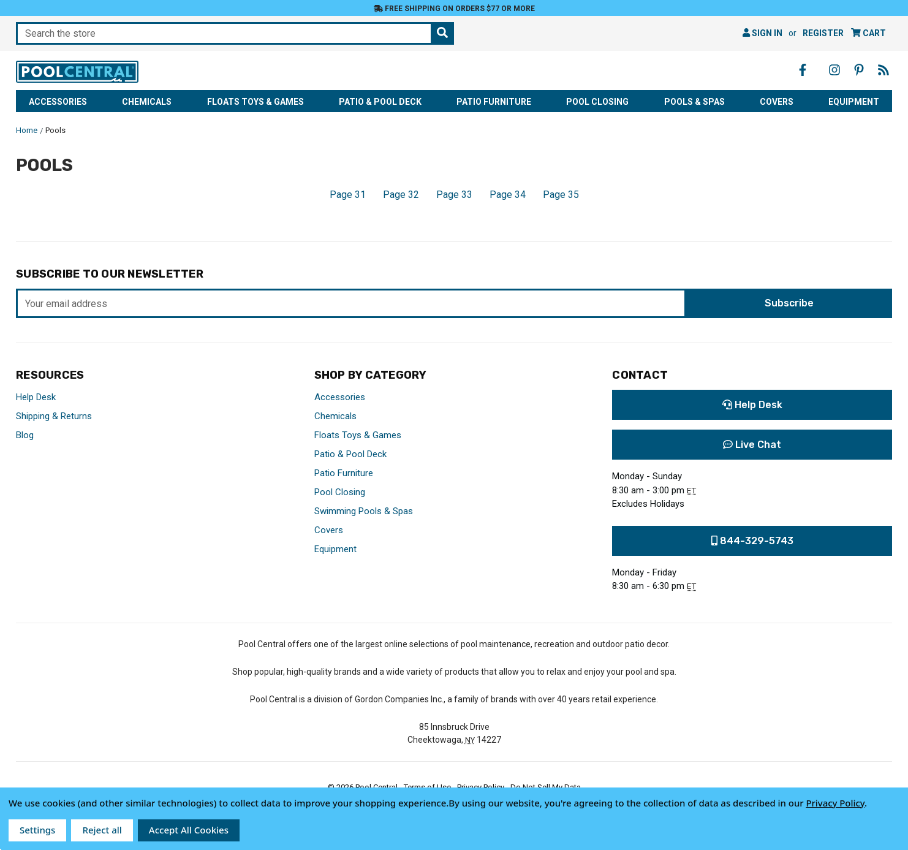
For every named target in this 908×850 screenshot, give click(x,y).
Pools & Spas (694, 102)
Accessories (58, 102)
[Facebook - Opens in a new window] (802, 69)
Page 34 (508, 194)
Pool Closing (597, 102)
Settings (37, 830)
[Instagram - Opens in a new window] (834, 69)
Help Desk (36, 397)
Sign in (762, 33)
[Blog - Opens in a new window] (883, 69)
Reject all (101, 830)
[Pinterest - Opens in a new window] (859, 69)
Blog (25, 435)
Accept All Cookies (189, 830)
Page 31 (348, 194)
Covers (776, 102)
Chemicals (147, 102)
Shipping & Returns (54, 416)
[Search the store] (442, 33)
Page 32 (401, 194)
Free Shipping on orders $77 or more (454, 8)
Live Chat (752, 444)
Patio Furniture (493, 102)
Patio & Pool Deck (380, 102)
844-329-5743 (752, 541)
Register (823, 33)
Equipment (853, 102)
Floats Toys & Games (255, 102)
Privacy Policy (835, 803)
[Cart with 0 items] (868, 33)
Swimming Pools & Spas (363, 511)
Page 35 (561, 194)
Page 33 (454, 194)
